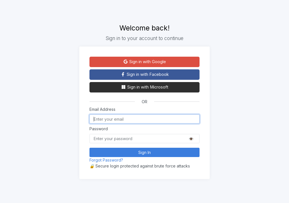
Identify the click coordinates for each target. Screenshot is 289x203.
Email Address (102, 109)
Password (98, 128)
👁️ (191, 138)
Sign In (144, 152)
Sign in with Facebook (144, 74)
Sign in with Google (144, 61)
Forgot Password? (106, 160)
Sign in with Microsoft (144, 87)
